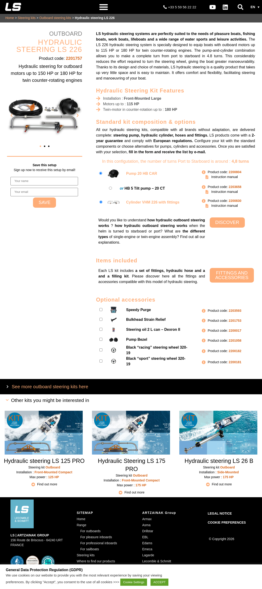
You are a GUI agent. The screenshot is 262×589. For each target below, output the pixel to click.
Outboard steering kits (55, 18)
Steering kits (27, 18)
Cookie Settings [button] (133, 582)
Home (9, 18)
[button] (104, 7)
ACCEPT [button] (159, 582)
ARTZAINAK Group (159, 513)
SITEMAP (85, 513)
